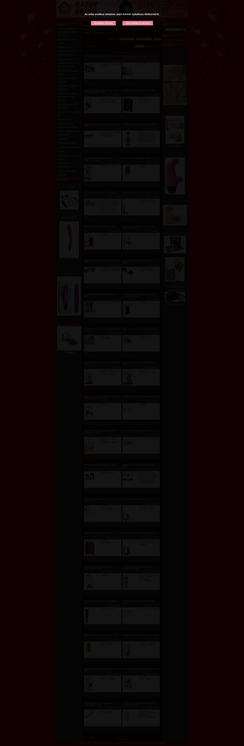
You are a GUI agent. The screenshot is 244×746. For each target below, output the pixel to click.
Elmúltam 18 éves (103, 23)
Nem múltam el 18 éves (138, 23)
